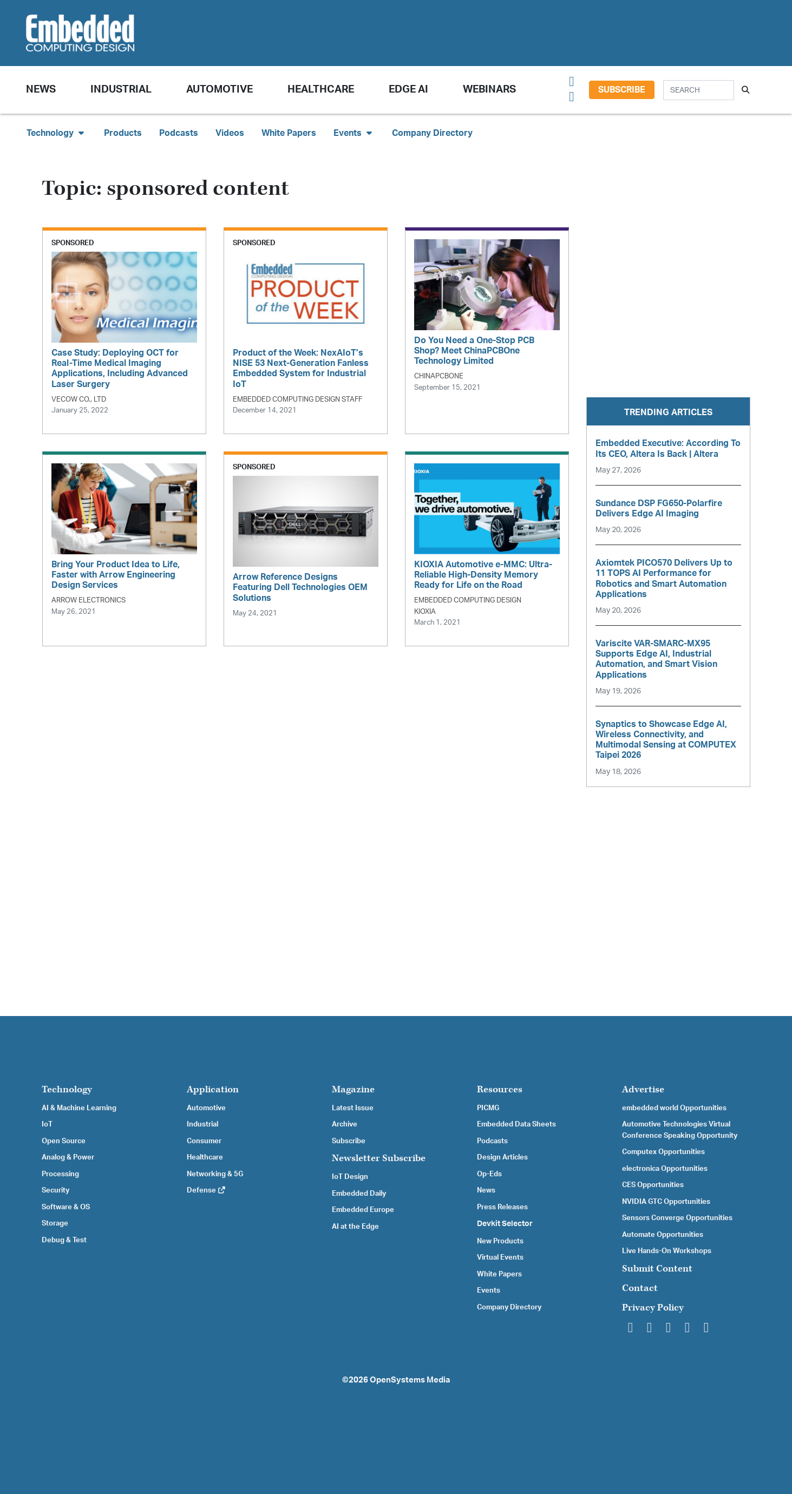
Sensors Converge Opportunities (677, 1218)
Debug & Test (64, 1240)
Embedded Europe (363, 1210)
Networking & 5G (215, 1174)
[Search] (698, 90)
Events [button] (354, 132)
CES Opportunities (653, 1185)
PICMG (488, 1108)
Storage (55, 1223)
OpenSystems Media (410, 1380)
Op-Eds (489, 1174)
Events (488, 1290)
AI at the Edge (355, 1226)
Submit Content (657, 1268)
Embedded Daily (359, 1193)
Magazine (353, 1089)
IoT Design (350, 1177)
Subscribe (621, 90)
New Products (500, 1241)
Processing (60, 1174)
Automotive (219, 89)
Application (213, 1089)
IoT (47, 1124)
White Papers (288, 133)
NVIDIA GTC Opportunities (666, 1201)
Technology (67, 1089)
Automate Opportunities (662, 1234)
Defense (206, 1190)
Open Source (64, 1141)
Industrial (121, 89)
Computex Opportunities (663, 1152)
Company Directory (432, 133)
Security (55, 1190)
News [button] (41, 89)
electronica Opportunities (665, 1168)
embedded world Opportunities (674, 1108)
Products (123, 133)
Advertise (643, 1089)
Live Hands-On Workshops (666, 1251)
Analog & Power (68, 1157)
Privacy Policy (653, 1307)
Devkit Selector (505, 1224)
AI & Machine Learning (79, 1108)
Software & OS (66, 1207)
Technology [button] (57, 132)
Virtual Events (500, 1257)
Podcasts (178, 133)
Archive (344, 1124)
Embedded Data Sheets (516, 1124)
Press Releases (502, 1207)
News (486, 1190)
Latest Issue (353, 1108)
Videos (229, 133)
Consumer (204, 1141)
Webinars (489, 89)
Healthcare (320, 89)
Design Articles (502, 1157)
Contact (640, 1288)
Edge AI (408, 89)
